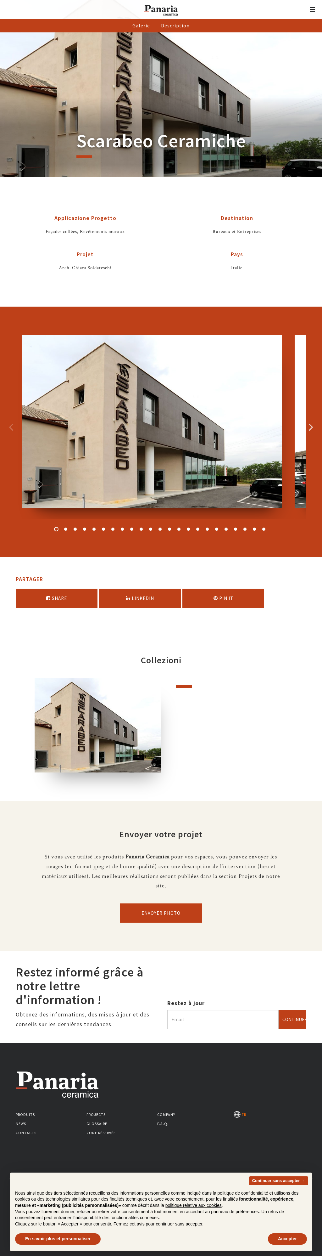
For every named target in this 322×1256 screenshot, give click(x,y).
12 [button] (160, 529)
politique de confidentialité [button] (243, 1193)
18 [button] (216, 529)
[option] (152, 427)
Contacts (26, 1132)
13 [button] (169, 529)
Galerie (141, 25)
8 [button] (122, 529)
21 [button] (245, 529)
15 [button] (188, 529)
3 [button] (75, 529)
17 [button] (207, 529)
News (21, 1123)
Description (175, 25)
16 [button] (198, 529)
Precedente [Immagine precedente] (11, 427)
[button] (312, 9)
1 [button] (56, 529)
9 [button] (132, 529)
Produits (25, 1114)
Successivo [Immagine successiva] (311, 427)
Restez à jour (186, 1003)
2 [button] (66, 529)
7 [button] (113, 529)
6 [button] (103, 529)
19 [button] (226, 529)
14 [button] (179, 529)
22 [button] (254, 529)
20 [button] (235, 529)
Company (166, 1114)
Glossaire (96, 1123)
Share (56, 598)
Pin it (223, 598)
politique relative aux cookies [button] (193, 1205)
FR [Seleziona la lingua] (240, 1114)
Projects (96, 1114)
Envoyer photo (161, 913)
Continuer (294, 1019)
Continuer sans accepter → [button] (278, 1180)
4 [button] (84, 529)
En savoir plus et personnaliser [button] (58, 1238)
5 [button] (94, 529)
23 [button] (264, 529)
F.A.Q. (163, 1123)
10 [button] (141, 529)
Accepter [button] (287, 1238)
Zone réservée (101, 1132)
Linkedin (140, 598)
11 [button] (150, 529)
